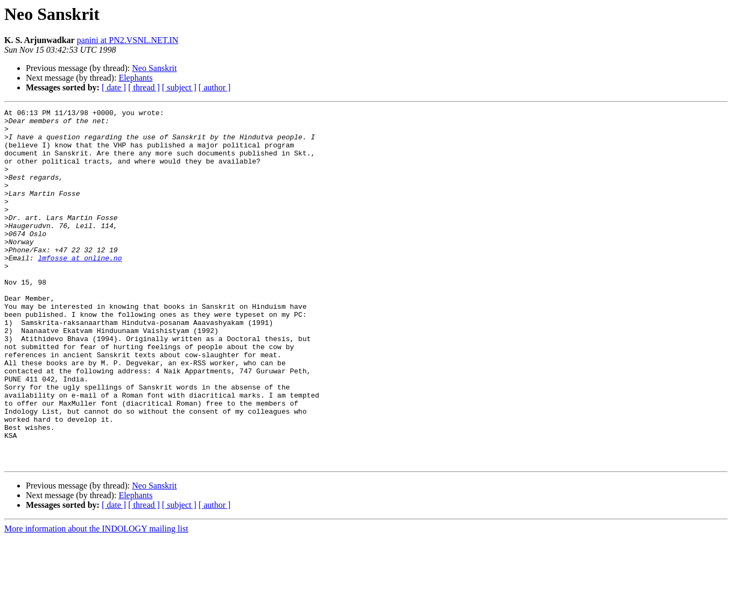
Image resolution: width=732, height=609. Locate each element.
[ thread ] (144, 87)
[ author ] (215, 87)
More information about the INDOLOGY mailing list (96, 599)
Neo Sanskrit (154, 68)
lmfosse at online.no (80, 288)
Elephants (135, 77)
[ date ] (114, 87)
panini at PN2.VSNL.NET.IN (128, 40)
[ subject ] (179, 87)
